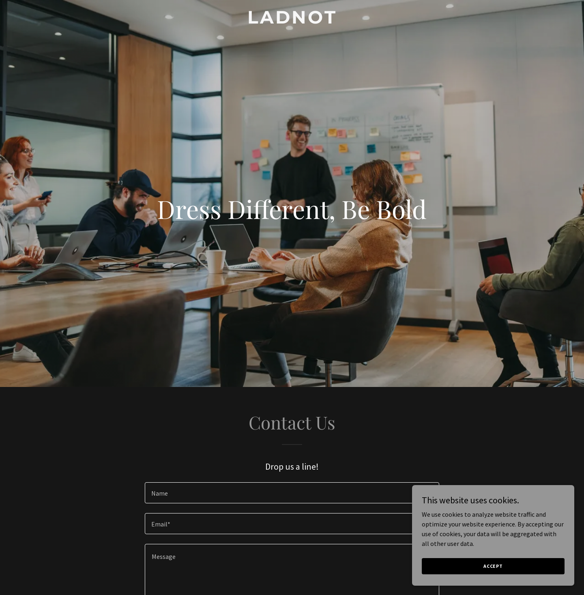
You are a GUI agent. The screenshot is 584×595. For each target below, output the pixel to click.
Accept (493, 566)
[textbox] (292, 492)
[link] (292, 21)
